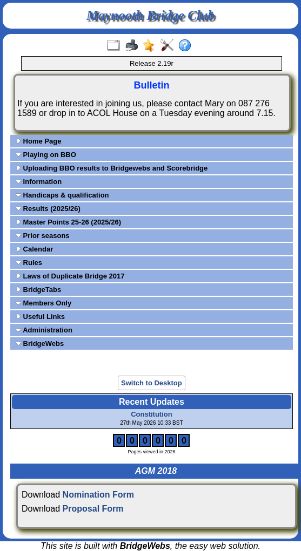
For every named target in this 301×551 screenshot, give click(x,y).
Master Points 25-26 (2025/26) (68, 222)
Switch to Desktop (151, 383)
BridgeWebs (40, 343)
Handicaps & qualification (62, 195)
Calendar (34, 249)
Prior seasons (43, 236)
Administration (44, 330)
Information (39, 182)
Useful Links (40, 316)
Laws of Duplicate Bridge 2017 (70, 276)
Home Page (38, 141)
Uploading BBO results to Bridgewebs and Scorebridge (112, 168)
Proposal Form (93, 508)
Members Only (43, 303)
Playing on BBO (46, 155)
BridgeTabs (38, 289)
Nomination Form (98, 494)
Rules (29, 263)
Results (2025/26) (48, 209)
